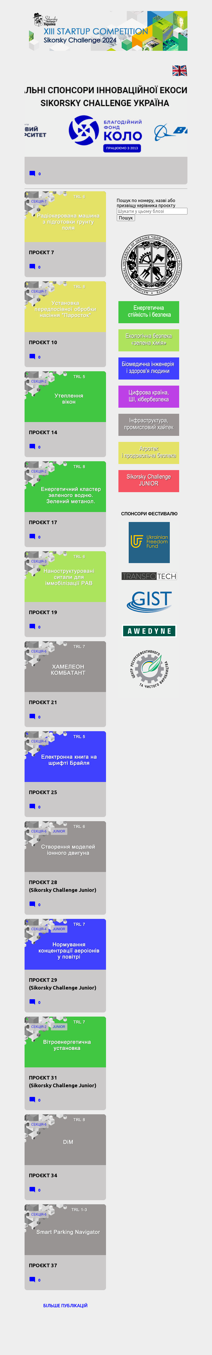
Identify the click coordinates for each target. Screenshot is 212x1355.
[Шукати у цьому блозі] (152, 211)
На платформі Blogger (106, 1324)
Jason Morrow (136, 1336)
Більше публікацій (65, 1305)
